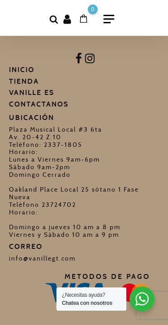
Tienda (24, 81)
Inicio (21, 69)
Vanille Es (31, 92)
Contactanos (39, 104)
